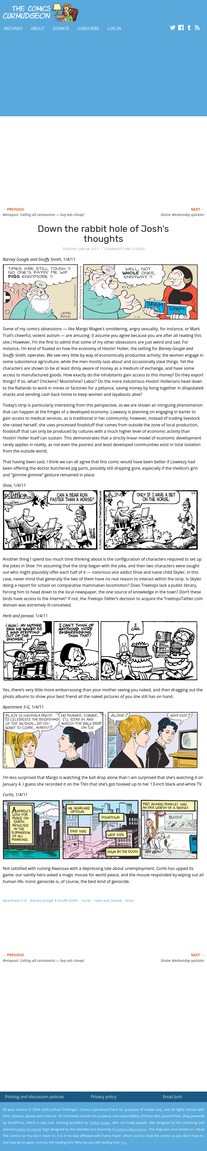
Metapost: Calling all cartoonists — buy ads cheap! (43, 214)
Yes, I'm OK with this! (163, 1132)
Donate (61, 28)
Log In (114, 28)
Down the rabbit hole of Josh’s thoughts (103, 233)
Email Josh (172, 1096)
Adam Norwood (28, 1129)
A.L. (124, 1142)
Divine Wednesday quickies (182, 214)
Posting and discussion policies (34, 1096)
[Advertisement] (93, 75)
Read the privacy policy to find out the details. (161, 1119)
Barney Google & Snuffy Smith (54, 900)
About (37, 28)
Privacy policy (103, 1096)
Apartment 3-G (15, 900)
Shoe (129, 900)
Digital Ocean (99, 1122)
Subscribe (88, 28)
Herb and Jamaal (108, 900)
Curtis (86, 900)
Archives (13, 28)
